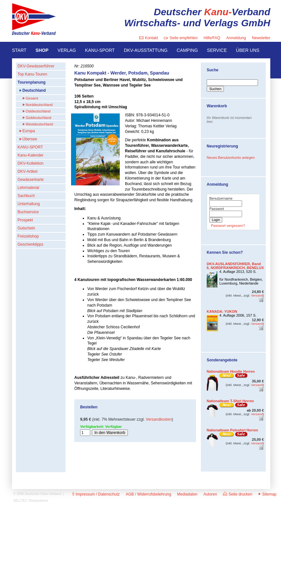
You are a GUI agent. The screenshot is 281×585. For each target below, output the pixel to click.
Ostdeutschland (38, 111)
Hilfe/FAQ (212, 38)
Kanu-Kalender (30, 155)
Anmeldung (236, 38)
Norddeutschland (39, 105)
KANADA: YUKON (222, 311)
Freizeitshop (28, 236)
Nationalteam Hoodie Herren (231, 371)
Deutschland (34, 90)
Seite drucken (237, 494)
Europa (28, 131)
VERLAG (66, 50)
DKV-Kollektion (30, 163)
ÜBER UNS (247, 50)
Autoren (210, 494)
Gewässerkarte (31, 179)
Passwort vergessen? (228, 226)
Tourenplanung (31, 82)
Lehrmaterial (28, 187)
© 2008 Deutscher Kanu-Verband (37, 494)
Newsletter (261, 38)
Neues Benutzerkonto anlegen (231, 157)
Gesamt (32, 98)
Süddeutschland (38, 118)
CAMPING (187, 50)
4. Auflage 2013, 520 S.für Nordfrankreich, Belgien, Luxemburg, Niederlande (241, 277)
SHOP (42, 50)
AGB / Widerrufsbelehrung (148, 494)
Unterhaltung (29, 204)
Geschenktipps (30, 244)
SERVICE (217, 50)
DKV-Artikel (27, 171)
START (19, 50)
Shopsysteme (38, 500)
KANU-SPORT (100, 50)
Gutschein (26, 228)
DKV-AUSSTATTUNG (146, 50)
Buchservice (28, 212)
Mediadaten (187, 494)
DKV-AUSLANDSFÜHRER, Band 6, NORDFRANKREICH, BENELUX (235, 266)
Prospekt (25, 220)
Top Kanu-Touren (32, 74)
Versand (257, 295)
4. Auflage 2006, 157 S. (237, 315)
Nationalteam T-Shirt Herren (230, 401)
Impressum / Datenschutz (96, 494)
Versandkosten (159, 419)
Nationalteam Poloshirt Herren (232, 430)
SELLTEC (20, 500)
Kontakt (148, 38)
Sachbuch (26, 195)
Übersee (29, 139)
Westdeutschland (39, 124)
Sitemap (267, 494)
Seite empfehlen (181, 38)
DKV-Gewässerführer (36, 66)
